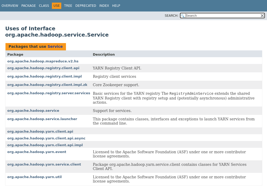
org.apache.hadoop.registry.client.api (43, 68)
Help (116, 6)
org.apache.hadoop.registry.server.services (48, 93)
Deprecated (85, 6)
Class (44, 6)
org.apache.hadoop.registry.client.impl (44, 76)
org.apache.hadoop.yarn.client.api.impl (45, 145)
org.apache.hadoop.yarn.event (36, 152)
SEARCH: (172, 15)
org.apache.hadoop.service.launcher (42, 119)
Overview (10, 6)
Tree (68, 6)
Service (55, 46)
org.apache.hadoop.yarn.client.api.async (46, 138)
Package (28, 6)
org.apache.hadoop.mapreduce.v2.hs (42, 61)
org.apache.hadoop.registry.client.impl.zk (47, 85)
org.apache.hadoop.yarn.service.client (44, 164)
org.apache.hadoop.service (33, 111)
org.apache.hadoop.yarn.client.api (40, 131)
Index (104, 6)
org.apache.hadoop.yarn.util (34, 177)
